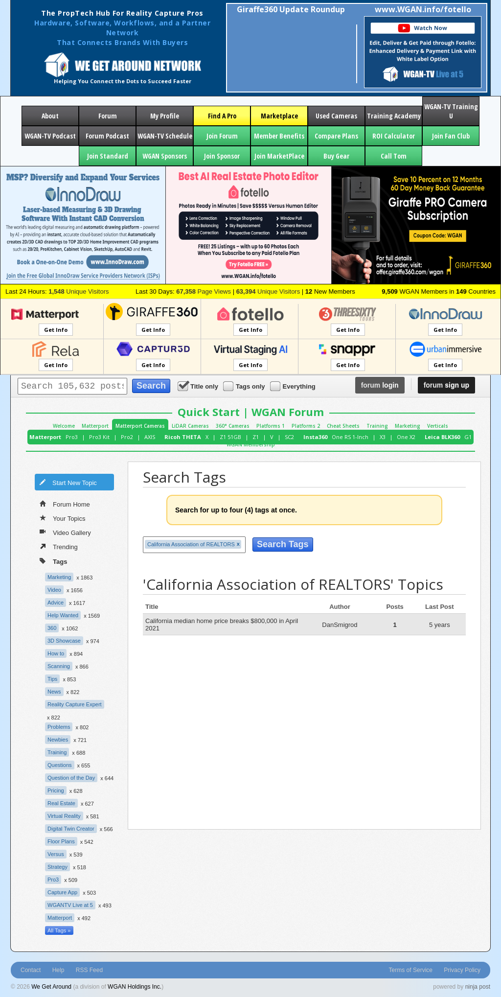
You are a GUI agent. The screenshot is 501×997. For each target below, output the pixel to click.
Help (58, 970)
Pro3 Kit (99, 437)
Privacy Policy (462, 970)
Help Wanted (62, 615)
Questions (59, 765)
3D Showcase (64, 641)
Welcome (64, 425)
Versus (55, 854)
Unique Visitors (78, 291)
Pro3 (72, 437)
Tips (52, 679)
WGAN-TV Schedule (164, 135)
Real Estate (61, 803)
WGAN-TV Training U (451, 111)
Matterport (95, 425)
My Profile (164, 115)
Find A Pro (222, 115)
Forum (107, 115)
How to (55, 653)
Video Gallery (65, 532)
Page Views (203, 291)
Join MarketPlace (279, 156)
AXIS (149, 437)
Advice (55, 602)
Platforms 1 (270, 425)
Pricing (55, 790)
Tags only (245, 386)
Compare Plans (336, 135)
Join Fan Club (451, 135)
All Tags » (59, 930)
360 (51, 628)
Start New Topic (68, 482)
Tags (53, 560)
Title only (198, 386)
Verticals (437, 425)
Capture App (62, 892)
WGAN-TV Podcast (50, 135)
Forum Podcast (107, 135)
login (380, 385)
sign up (446, 385)
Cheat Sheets (343, 425)
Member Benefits (279, 135)
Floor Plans (61, 841)
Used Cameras (336, 115)
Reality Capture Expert (74, 704)
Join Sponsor (222, 156)
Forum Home (65, 503)
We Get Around (51, 986)
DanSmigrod (339, 624)
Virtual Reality (64, 816)
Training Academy (394, 115)
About (50, 115)
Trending (59, 546)
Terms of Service (411, 970)
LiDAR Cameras (190, 425)
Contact (31, 970)
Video (54, 590)
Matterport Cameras (140, 425)
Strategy (57, 867)
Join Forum (222, 135)
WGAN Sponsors (164, 156)
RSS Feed (89, 970)
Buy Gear (336, 156)
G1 (468, 437)
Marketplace (279, 115)
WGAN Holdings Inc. (134, 986)
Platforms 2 (306, 425)
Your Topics (63, 517)
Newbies (57, 739)
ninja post (477, 986)
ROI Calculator (393, 135)
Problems (58, 727)
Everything (294, 386)
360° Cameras (233, 425)
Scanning (58, 666)
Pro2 (127, 437)
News (54, 692)
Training (377, 425)
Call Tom (394, 156)
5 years (439, 624)
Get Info (56, 329)
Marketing (407, 425)
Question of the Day (71, 778)
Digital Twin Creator (70, 829)
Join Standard (107, 156)
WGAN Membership (251, 444)
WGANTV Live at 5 (70, 905)
